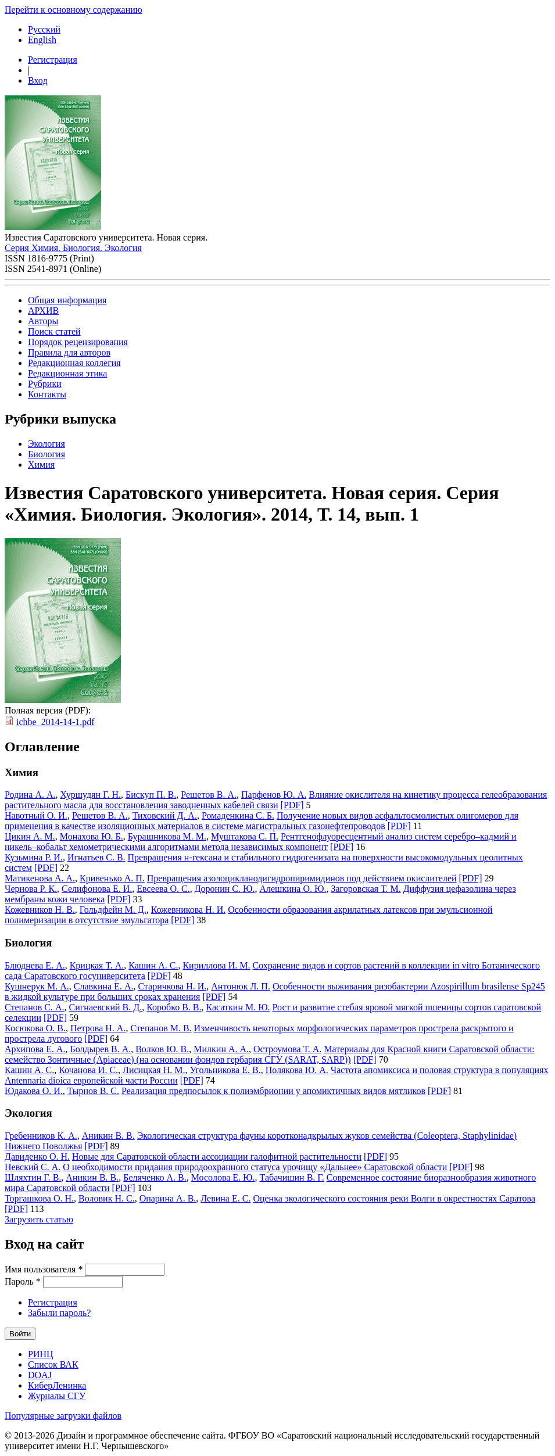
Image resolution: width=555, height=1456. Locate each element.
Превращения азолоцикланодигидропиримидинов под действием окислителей (302, 878)
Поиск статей (54, 331)
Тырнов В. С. (93, 1091)
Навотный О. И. (36, 815)
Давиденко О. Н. (37, 1156)
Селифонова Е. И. (97, 889)
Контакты (47, 394)
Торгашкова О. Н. (39, 1198)
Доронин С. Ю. (225, 889)
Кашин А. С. (153, 965)
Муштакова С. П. (244, 836)
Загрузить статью (39, 1219)
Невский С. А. (32, 1167)
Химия (41, 464)
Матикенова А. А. (40, 878)
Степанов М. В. (160, 1028)
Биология (46, 454)
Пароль (23, 1281)
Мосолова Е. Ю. (223, 1177)
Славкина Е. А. (104, 986)
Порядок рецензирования (78, 342)
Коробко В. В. (173, 1007)
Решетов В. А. (209, 794)
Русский (44, 29)
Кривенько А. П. (112, 878)
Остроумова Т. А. (287, 1049)
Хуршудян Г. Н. (90, 794)
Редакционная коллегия (74, 363)
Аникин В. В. (108, 1136)
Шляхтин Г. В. (33, 1177)
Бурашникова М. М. (167, 836)
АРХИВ (43, 310)
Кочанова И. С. (88, 1070)
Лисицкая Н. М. (154, 1070)
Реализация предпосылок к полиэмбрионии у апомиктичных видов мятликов (273, 1091)
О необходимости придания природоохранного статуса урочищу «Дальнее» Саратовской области (255, 1167)
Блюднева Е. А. (35, 965)
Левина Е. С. (225, 1198)
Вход (38, 80)
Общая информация (67, 300)
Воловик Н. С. (106, 1198)
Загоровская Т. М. (365, 889)
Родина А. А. (30, 794)
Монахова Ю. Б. (91, 836)
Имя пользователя (44, 1269)
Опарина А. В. (167, 1198)
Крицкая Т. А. (97, 965)
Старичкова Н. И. (172, 986)
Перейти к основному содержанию (73, 10)
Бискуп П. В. (151, 794)
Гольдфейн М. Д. (113, 910)
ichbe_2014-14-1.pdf (55, 722)
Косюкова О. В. (35, 1028)
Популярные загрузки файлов (63, 1416)
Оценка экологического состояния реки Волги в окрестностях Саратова (394, 1198)
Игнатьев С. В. (96, 857)
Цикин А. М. (30, 836)
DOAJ (40, 1375)
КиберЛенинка (57, 1385)
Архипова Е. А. (35, 1049)
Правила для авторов (69, 352)
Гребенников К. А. (41, 1136)
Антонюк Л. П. (240, 986)
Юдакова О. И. (34, 1091)
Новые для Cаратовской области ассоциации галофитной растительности (216, 1156)
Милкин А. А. (221, 1049)
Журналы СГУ (56, 1396)
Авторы (43, 321)
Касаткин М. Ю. (238, 1007)
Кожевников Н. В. (40, 910)
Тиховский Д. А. (165, 815)
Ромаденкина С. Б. (238, 815)
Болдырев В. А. (100, 1049)
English (42, 40)
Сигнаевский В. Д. (105, 1007)
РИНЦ (40, 1354)
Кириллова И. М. (216, 965)
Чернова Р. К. (31, 889)
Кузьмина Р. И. (34, 857)
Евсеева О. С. (163, 889)
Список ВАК (53, 1364)
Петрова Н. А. (98, 1028)
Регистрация (52, 59)
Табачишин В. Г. (292, 1177)
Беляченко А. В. (155, 1177)
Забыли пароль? (59, 1313)
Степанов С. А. (35, 1007)
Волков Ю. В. (162, 1049)
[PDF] (292, 805)
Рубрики (45, 384)
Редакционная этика (67, 373)
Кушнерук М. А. (37, 986)
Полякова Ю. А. (297, 1070)
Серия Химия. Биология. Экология (73, 248)
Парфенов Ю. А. (273, 794)
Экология (46, 444)
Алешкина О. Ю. (292, 889)
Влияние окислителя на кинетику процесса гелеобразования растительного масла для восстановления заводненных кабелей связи (276, 800)
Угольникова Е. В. (225, 1070)
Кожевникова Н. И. (188, 910)
